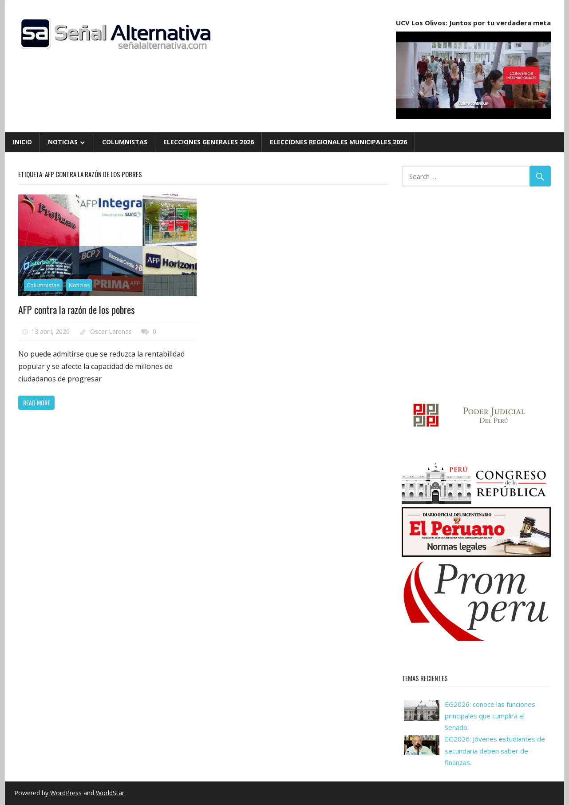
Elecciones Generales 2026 (208, 142)
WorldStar (110, 793)
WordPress (66, 793)
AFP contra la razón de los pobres (76, 309)
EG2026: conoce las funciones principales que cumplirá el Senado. (490, 716)
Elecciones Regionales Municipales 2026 (338, 142)
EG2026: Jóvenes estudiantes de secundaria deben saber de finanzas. (495, 750)
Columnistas (124, 142)
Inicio (22, 142)
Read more (36, 402)
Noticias (63, 142)
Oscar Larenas (111, 331)
